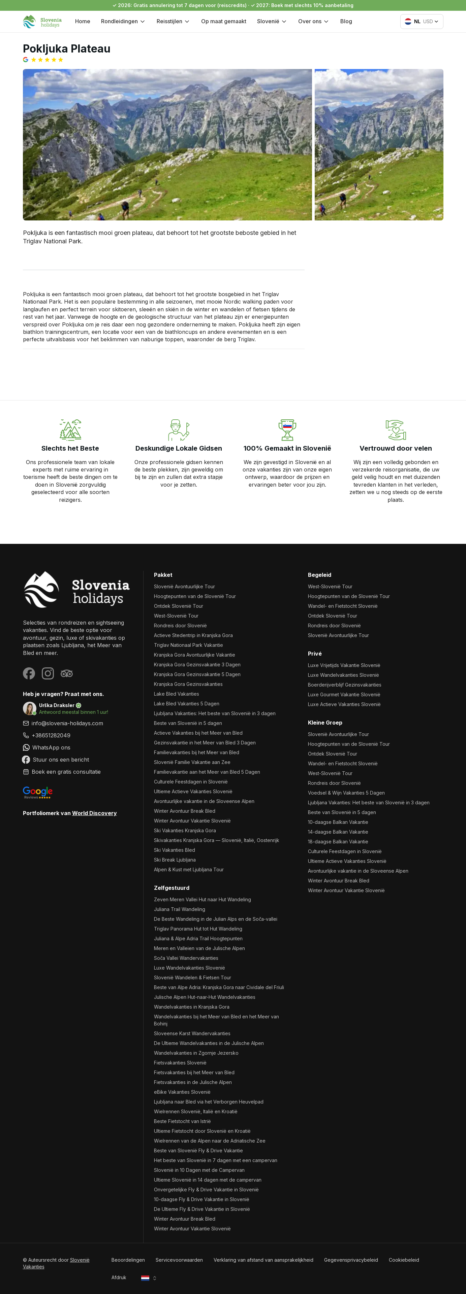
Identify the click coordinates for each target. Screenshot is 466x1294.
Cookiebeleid (404, 1260)
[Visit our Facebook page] (29, 673)
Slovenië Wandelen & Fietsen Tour (192, 977)
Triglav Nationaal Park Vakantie (188, 645)
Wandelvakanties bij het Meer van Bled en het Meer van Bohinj (216, 1020)
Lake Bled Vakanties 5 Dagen (186, 703)
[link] (77, 735)
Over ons (314, 21)
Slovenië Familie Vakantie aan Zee (192, 762)
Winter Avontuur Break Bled (184, 811)
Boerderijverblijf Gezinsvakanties (344, 685)
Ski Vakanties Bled (174, 850)
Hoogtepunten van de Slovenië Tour (195, 596)
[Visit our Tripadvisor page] (67, 673)
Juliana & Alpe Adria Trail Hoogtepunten (198, 938)
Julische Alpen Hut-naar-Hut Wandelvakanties (204, 997)
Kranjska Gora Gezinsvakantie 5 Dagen (197, 674)
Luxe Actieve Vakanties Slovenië (344, 704)
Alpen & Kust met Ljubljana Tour (189, 869)
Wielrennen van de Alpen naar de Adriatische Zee (210, 1141)
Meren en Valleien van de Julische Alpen (199, 948)
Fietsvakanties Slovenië (180, 1062)
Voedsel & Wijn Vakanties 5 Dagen (346, 793)
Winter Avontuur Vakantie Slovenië (192, 821)
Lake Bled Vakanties (176, 694)
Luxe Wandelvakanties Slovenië (189, 968)
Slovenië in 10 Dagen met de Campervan (199, 1170)
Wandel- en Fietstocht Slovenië (343, 606)
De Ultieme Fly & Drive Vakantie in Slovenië (202, 1209)
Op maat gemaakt (223, 21)
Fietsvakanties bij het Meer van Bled (194, 1072)
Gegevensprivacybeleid (351, 1260)
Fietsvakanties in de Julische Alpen (193, 1082)
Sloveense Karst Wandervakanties (192, 1033)
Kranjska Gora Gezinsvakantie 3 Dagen (197, 664)
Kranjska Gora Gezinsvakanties (188, 684)
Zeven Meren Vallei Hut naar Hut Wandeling (202, 899)
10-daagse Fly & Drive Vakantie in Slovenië (201, 1199)
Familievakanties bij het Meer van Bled (196, 752)
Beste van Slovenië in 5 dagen (188, 723)
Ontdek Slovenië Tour (178, 606)
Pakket (163, 574)
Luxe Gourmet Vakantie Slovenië (344, 694)
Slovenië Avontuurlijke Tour (184, 586)
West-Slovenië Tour (176, 616)
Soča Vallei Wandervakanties (186, 958)
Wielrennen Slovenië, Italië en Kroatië (196, 1111)
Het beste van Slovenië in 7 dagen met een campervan (215, 1160)
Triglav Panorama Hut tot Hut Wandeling (198, 929)
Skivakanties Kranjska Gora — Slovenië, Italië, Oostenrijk (216, 840)
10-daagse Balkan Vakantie (338, 822)
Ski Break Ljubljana (175, 860)
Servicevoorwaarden (179, 1260)
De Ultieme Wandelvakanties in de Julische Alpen (209, 1043)
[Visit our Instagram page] (48, 673)
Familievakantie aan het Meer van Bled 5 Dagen (207, 772)
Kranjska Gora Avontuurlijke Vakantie (194, 655)
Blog (346, 21)
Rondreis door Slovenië (180, 625)
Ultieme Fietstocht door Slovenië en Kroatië (202, 1131)
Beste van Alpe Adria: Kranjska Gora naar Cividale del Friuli (219, 987)
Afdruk (119, 1277)
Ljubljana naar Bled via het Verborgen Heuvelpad (208, 1102)
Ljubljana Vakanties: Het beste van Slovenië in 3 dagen (215, 713)
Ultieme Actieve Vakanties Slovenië (193, 791)
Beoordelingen (128, 1260)
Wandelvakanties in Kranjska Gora (191, 1007)
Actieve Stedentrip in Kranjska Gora (193, 635)
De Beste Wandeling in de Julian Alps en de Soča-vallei (215, 919)
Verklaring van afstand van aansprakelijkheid (263, 1260)
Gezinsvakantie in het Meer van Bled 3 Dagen (205, 742)
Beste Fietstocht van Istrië (182, 1121)
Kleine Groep (325, 722)
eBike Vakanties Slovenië (182, 1092)
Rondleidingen (123, 21)
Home (82, 21)
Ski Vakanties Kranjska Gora (185, 830)
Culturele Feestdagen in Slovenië (191, 781)
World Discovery (94, 813)
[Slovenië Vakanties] (77, 589)
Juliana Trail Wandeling (179, 909)
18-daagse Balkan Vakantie (338, 841)
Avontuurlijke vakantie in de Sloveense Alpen (204, 801)
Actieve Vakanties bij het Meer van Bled (198, 733)
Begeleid (319, 574)
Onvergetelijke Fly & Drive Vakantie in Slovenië (206, 1189)
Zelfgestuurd (171, 887)
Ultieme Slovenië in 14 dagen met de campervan (207, 1180)
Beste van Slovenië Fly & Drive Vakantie (198, 1150)
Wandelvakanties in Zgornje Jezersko (196, 1053)
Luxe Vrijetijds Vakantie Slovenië (344, 665)
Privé (315, 653)
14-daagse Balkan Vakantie (338, 832)
